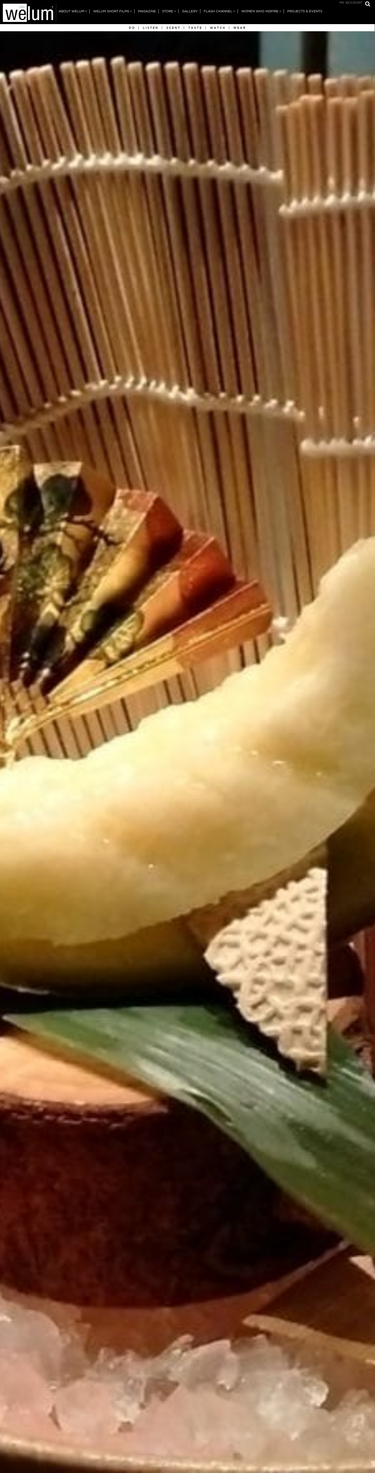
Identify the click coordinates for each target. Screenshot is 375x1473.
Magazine (147, 11)
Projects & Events (304, 11)
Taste (195, 27)
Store (167, 11)
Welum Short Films (111, 11)
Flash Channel (218, 11)
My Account (351, 2)
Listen (151, 27)
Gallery (190, 11)
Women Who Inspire (259, 11)
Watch (218, 27)
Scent (173, 27)
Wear (239, 27)
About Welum (71, 11)
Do (132, 27)
